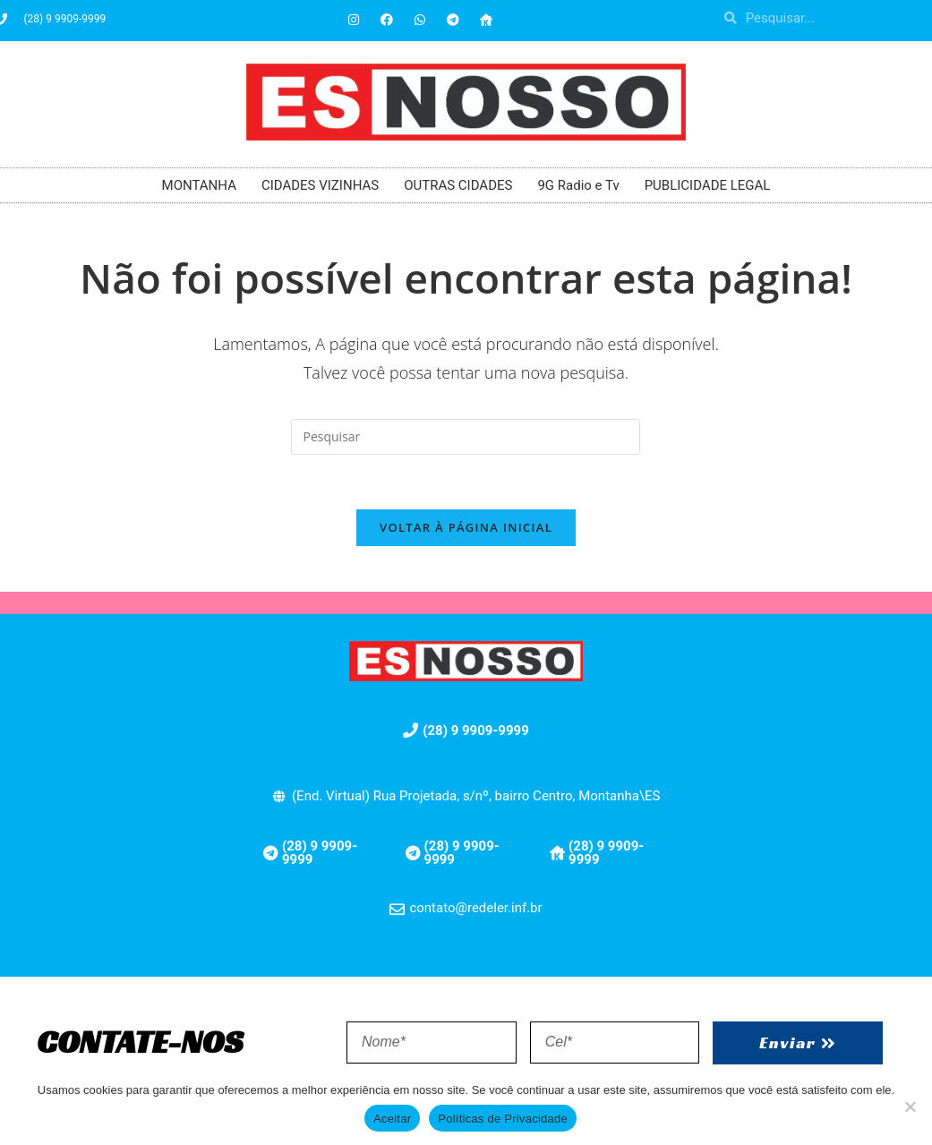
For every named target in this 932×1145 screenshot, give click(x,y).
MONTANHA (199, 185)
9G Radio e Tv (578, 185)
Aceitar (392, 1118)
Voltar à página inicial (466, 527)
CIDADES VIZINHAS (320, 185)
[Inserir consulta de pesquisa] (465, 437)
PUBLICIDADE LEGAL (708, 185)
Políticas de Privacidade (503, 1118)
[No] (910, 1106)
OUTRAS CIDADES (458, 185)
